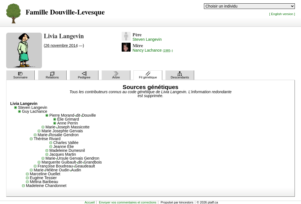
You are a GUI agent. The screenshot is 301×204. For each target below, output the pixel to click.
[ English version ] (282, 14)
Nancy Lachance (153, 50)
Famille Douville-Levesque (65, 12)
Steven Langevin (147, 39)
